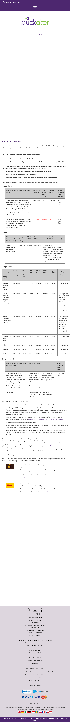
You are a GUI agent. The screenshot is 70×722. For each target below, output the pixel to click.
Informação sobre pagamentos (35, 625)
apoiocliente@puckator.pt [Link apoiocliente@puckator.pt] (35, 681)
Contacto (35, 663)
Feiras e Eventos (35, 627)
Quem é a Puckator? (35, 660)
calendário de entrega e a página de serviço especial (45, 419)
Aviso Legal (35, 648)
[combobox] (35, 2)
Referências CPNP (35, 653)
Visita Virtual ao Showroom (35, 630)
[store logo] (35, 20)
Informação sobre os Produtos (35, 643)
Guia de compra (35, 638)
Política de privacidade (35, 632)
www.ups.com (24, 477)
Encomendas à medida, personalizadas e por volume (35, 640)
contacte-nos (9, 150)
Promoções (35, 622)
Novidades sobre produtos (35, 645)
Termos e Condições (35, 635)
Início (28, 35)
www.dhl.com (46, 492)
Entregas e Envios (35, 620)
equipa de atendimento (56, 445)
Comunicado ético (35, 650)
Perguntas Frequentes (35, 617)
